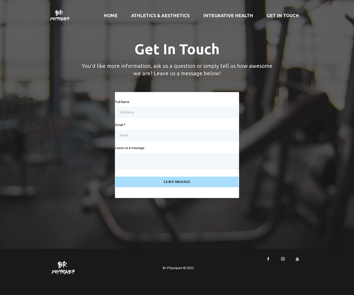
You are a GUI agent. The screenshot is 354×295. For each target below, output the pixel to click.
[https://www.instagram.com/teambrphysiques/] (283, 259)
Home (111, 15)
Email (120, 125)
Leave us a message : (130, 148)
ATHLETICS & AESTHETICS (160, 15)
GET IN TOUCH (283, 15)
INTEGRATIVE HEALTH (228, 15)
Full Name (122, 102)
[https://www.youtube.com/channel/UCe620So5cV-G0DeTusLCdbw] (297, 259)
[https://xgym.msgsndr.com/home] (59, 15)
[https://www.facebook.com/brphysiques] (268, 259)
